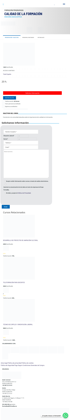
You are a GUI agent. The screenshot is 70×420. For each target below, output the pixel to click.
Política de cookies (28, 363)
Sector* (6, 139)
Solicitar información (32, 93)
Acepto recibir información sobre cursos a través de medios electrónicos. (27, 181)
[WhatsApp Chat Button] (65, 415)
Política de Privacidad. (24, 193)
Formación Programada (14, 10)
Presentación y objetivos (12, 37)
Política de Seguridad (7, 365)
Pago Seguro (18, 365)
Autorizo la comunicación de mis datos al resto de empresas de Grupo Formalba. (24, 188)
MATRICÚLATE (9, 98)
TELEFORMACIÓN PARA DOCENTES (14, 282)
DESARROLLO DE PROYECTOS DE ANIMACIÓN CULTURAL (20, 240)
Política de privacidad (14, 363)
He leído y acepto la (18, 193)
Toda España (7, 74)
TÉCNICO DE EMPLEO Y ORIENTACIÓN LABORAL (18, 324)
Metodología (41, 37)
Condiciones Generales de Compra (33, 365)
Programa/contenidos (28, 37)
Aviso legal (4, 363)
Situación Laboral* (9, 135)
